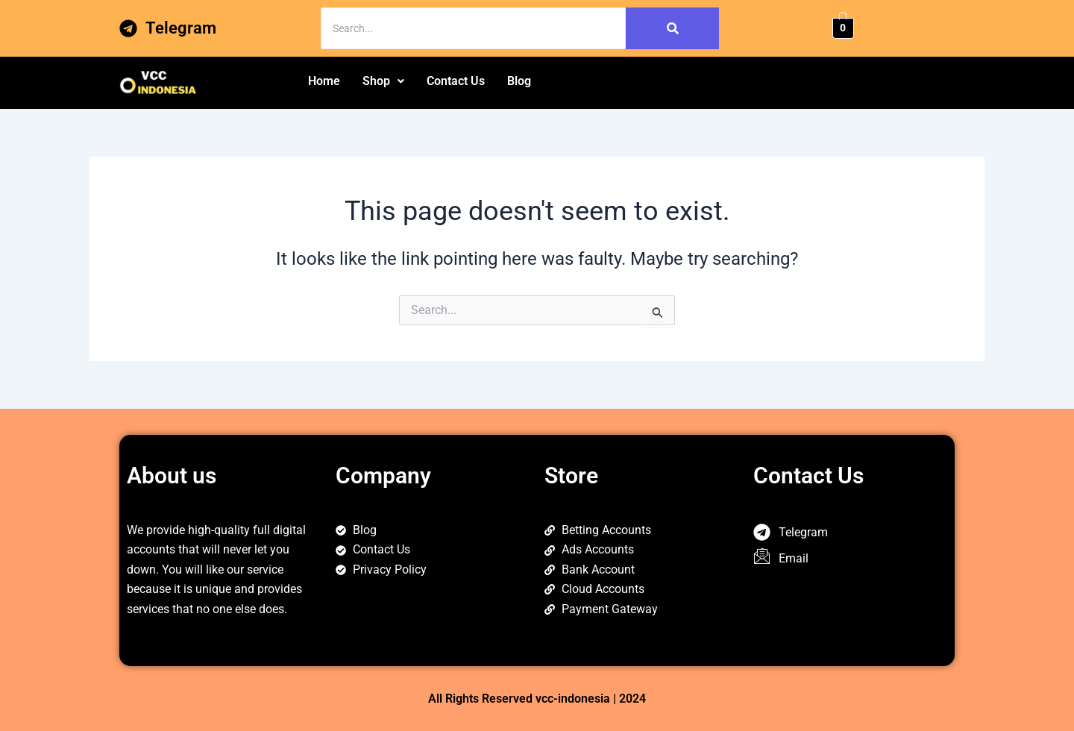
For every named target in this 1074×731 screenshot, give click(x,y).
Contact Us (456, 81)
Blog (519, 81)
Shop (383, 81)
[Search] (473, 28)
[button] (383, 81)
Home (324, 81)
